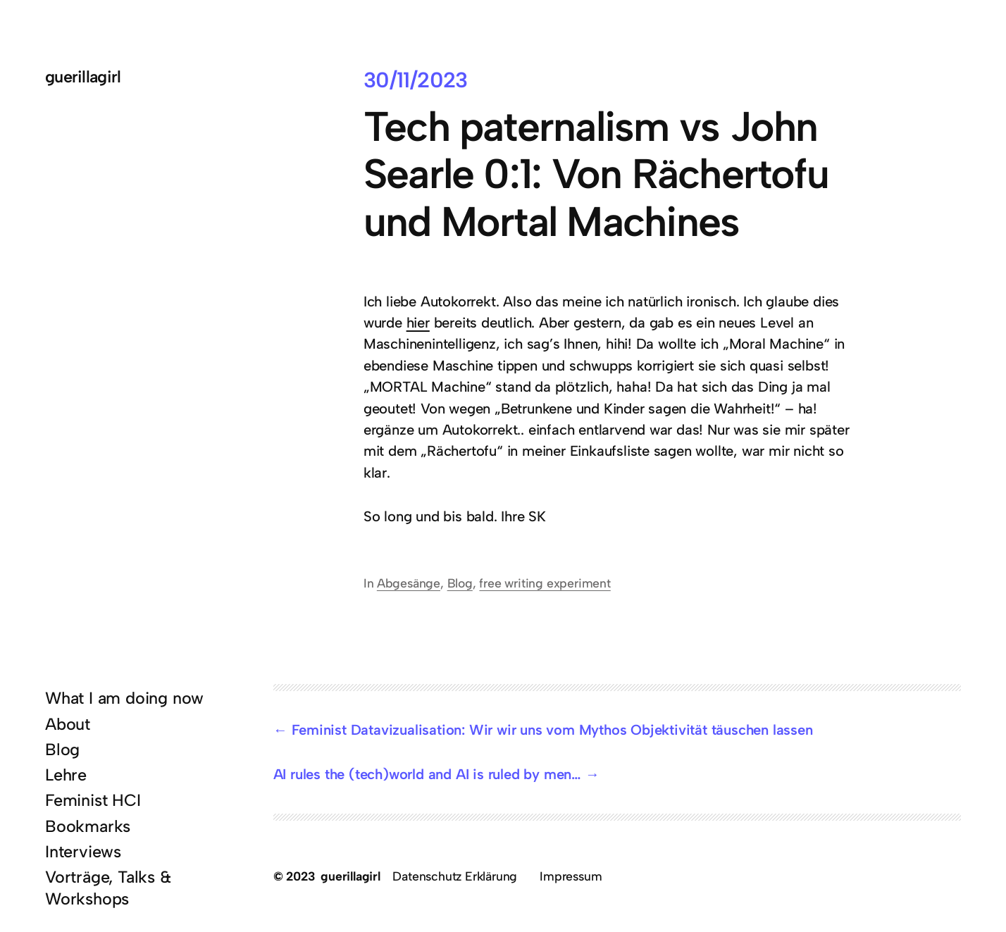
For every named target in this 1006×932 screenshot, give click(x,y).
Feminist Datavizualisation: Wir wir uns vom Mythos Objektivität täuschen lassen (552, 729)
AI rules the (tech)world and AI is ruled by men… (427, 774)
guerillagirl (83, 77)
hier (418, 322)
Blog (460, 583)
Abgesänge (408, 583)
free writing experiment (544, 583)
